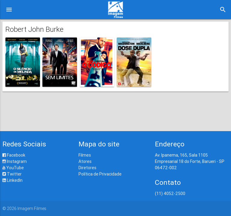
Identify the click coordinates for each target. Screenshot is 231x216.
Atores (85, 161)
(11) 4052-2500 (170, 193)
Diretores (87, 167)
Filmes (85, 155)
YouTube (13, 167)
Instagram (14, 161)
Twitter (12, 174)
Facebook (13, 155)
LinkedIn (12, 180)
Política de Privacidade (100, 174)
